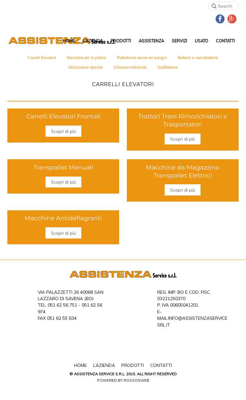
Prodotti (121, 40)
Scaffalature (167, 67)
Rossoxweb (136, 380)
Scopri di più (63, 131)
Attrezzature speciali (85, 67)
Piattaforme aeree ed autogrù (142, 58)
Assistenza (151, 40)
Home (69, 40)
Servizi (179, 40)
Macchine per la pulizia (86, 58)
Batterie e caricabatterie (198, 58)
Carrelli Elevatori (42, 58)
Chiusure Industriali (130, 67)
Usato (201, 40)
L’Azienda (93, 40)
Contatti (225, 40)
